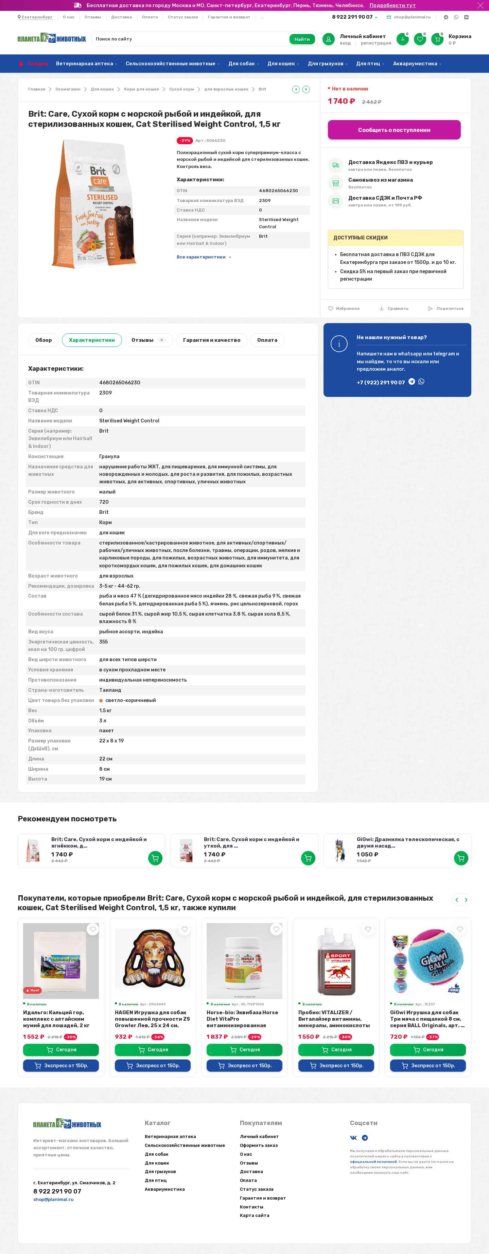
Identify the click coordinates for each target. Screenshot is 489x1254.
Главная (36, 89)
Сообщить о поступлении (394, 130)
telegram (444, 354)
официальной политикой (373, 1162)
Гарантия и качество (212, 340)
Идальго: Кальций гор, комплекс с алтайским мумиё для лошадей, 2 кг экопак (56, 1022)
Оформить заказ (259, 1145)
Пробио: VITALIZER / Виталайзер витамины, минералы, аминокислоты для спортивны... (334, 1022)
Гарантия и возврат (229, 17)
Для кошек (281, 64)
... (262, 17)
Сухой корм (181, 89)
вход (345, 43)
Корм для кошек (141, 89)
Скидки (38, 64)
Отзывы (93, 17)
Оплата (150, 17)
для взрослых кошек (226, 89)
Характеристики (92, 340)
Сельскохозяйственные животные (170, 64)
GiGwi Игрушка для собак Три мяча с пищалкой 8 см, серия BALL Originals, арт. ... (427, 1019)
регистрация (376, 43)
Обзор (43, 340)
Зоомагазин (68, 89)
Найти (302, 39)
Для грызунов (326, 64)
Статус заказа (183, 17)
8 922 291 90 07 (352, 17)
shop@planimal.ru (412, 17)
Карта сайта (254, 1215)
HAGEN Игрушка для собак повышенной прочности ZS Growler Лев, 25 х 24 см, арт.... (152, 1022)
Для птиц (368, 64)
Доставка (121, 17)
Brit (262, 89)
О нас (68, 17)
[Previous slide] (456, 900)
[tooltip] (296, 89)
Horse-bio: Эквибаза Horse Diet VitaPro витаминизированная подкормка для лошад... (242, 1022)
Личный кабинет (259, 1136)
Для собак (241, 64)
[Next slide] (466, 900)
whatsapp (410, 354)
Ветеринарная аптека (84, 64)
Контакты (251, 1206)
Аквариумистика (415, 64)
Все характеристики (201, 257)
